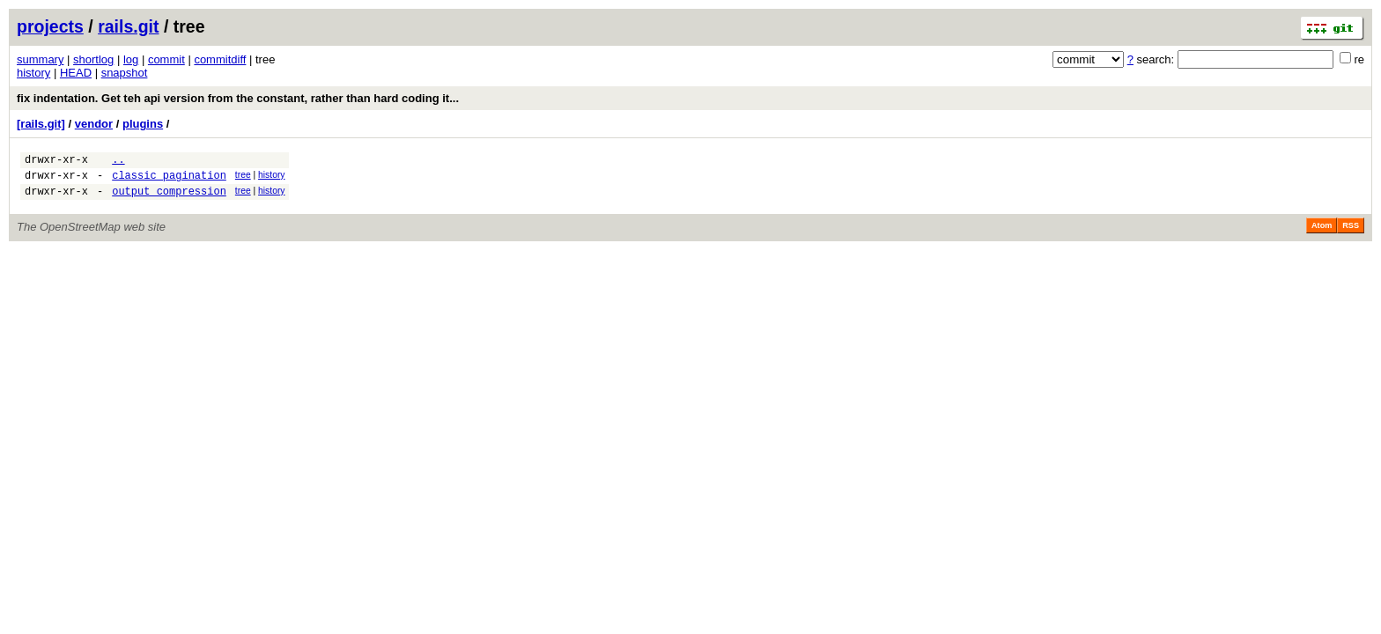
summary (40, 59)
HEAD (76, 72)
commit (166, 59)
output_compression (169, 198)
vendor (94, 123)
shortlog (93, 59)
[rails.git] (41, 123)
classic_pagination (169, 180)
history (33, 72)
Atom (1321, 233)
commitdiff (220, 59)
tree (243, 177)
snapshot (124, 72)
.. (118, 161)
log (130, 59)
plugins (142, 123)
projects (50, 26)
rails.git (128, 26)
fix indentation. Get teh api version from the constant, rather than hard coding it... (238, 98)
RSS (1350, 233)
